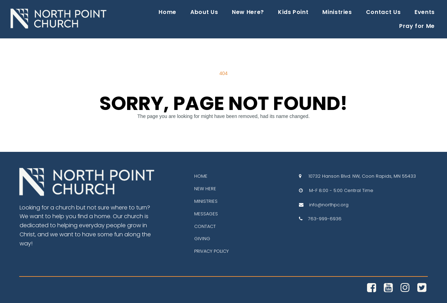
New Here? (248, 12)
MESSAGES (206, 213)
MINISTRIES (206, 201)
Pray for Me (417, 26)
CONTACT (205, 226)
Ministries (337, 12)
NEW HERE (205, 188)
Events (425, 12)
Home (167, 12)
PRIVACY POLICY (211, 251)
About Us (204, 12)
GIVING (202, 238)
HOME (200, 176)
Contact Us (383, 12)
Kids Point (293, 12)
